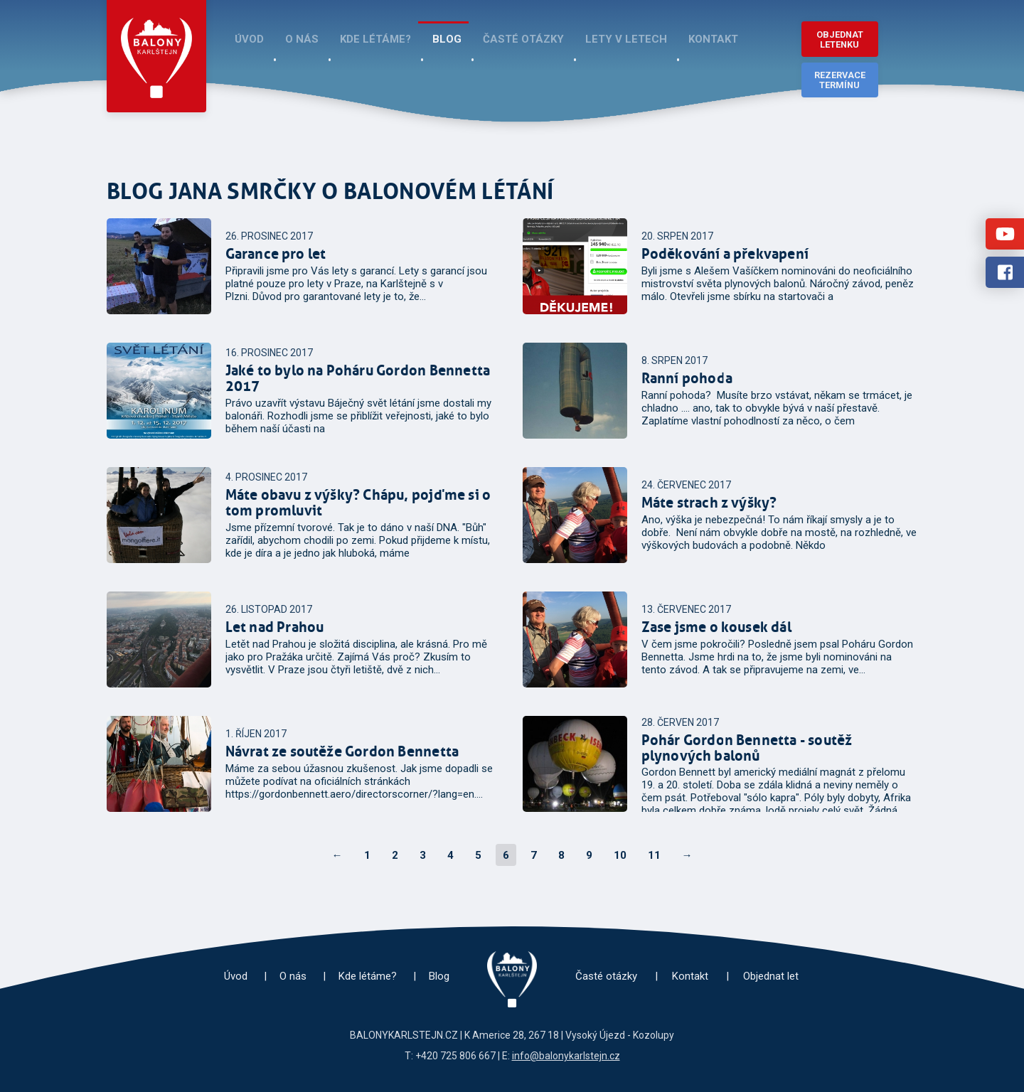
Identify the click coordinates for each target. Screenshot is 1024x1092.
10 (620, 855)
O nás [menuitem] (302, 39)
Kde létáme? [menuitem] (375, 39)
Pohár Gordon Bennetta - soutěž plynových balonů (747, 748)
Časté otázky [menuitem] (523, 39)
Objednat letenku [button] (839, 39)
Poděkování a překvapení (725, 253)
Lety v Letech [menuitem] (626, 39)
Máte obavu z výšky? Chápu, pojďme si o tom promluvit (358, 502)
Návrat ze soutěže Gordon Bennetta (342, 751)
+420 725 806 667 (455, 1055)
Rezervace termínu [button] (839, 80)
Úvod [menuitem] (249, 39)
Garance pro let (275, 253)
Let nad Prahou (274, 627)
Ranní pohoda (686, 378)
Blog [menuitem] (447, 39)
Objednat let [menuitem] (771, 976)
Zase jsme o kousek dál (716, 627)
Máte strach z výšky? (709, 502)
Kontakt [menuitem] (713, 39)
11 (654, 855)
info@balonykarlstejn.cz (566, 1055)
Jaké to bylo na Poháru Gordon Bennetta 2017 (358, 378)
